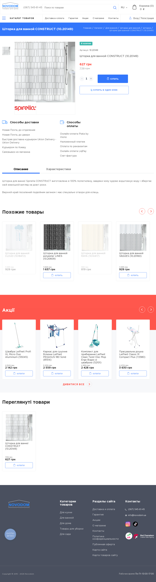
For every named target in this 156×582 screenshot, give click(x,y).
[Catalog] (18, 18)
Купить (112, 78)
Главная (87, 28)
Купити (21, 374)
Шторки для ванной (130, 28)
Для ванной (111, 28)
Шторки (147, 28)
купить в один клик (104, 90)
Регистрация (147, 18)
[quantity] (86, 78)
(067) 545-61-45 (32, 8)
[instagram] (127, 524)
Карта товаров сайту (105, 555)
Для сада (65, 534)
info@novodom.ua (135, 515)
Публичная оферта (103, 544)
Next (151, 211)
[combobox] (125, 7)
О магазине (98, 18)
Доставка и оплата (54, 18)
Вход (136, 18)
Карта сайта (99, 550)
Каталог (98, 28)
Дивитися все (73, 384)
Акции (85, 18)
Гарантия (73, 18)
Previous (142, 211)
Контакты (113, 18)
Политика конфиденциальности (105, 537)
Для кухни (66, 512)
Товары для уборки (71, 529)
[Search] (114, 7)
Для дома (65, 523)
